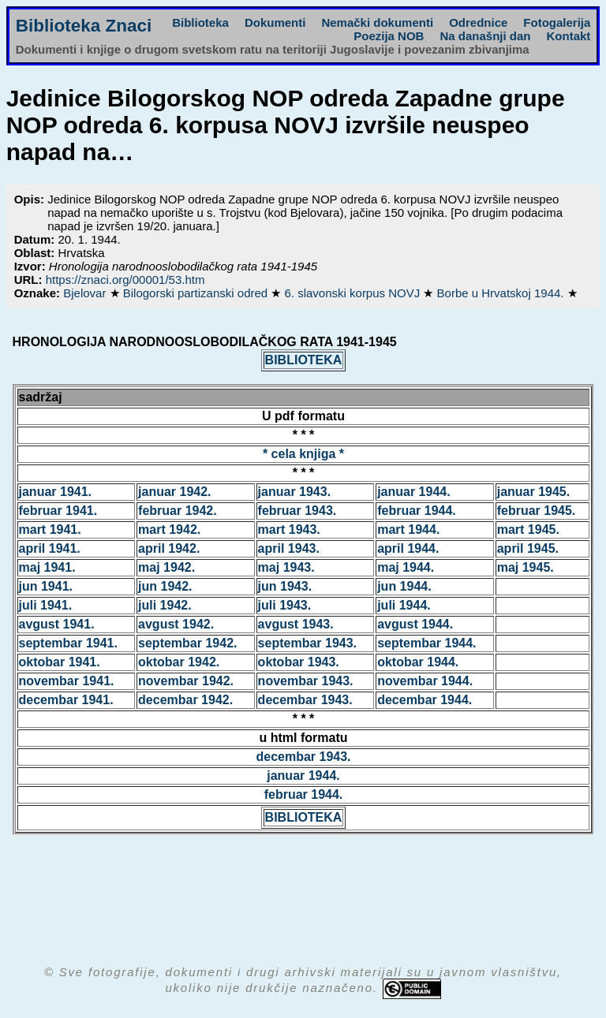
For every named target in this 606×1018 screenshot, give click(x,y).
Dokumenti (275, 22)
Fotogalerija (556, 22)
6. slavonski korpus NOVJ (354, 293)
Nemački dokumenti (377, 22)
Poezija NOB (389, 36)
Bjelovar (86, 293)
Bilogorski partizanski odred (197, 293)
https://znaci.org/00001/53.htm (125, 279)
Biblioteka (200, 22)
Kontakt (568, 36)
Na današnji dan (485, 36)
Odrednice (478, 22)
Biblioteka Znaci (84, 25)
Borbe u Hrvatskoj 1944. (502, 293)
